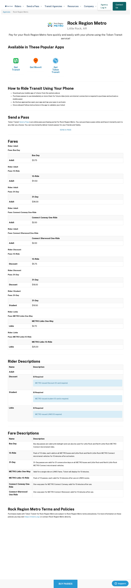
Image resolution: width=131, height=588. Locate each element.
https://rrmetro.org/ (32, 517)
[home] (9, 6)
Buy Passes (65, 584)
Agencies (6, 12)
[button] (19, 6)
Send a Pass (24, 122)
